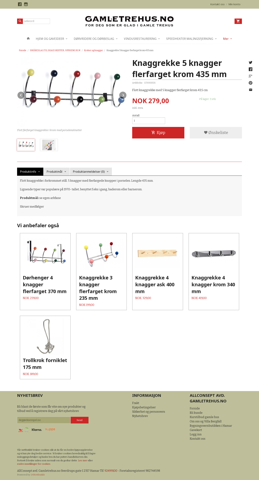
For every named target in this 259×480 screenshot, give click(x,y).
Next (126, 94)
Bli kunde (196, 412)
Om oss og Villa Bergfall (206, 421)
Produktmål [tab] (54, 172)
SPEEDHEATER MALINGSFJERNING (189, 39)
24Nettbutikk (38, 474)
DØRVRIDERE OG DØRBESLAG (94, 39)
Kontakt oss (197, 438)
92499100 (110, 470)
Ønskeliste (216, 132)
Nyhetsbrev (140, 416)
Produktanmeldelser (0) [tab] (89, 172)
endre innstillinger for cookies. (34, 464)
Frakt (135, 403)
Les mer (83, 460)
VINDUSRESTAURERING (140, 39)
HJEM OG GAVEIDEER (50, 39)
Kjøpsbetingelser (144, 407)
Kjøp (158, 132)
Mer (226, 39)
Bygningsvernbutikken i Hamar (211, 425)
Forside (22, 50)
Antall (135, 115)
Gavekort (196, 430)
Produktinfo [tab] (28, 172)
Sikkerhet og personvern (148, 411)
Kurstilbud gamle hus (204, 417)
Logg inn (196, 434)
